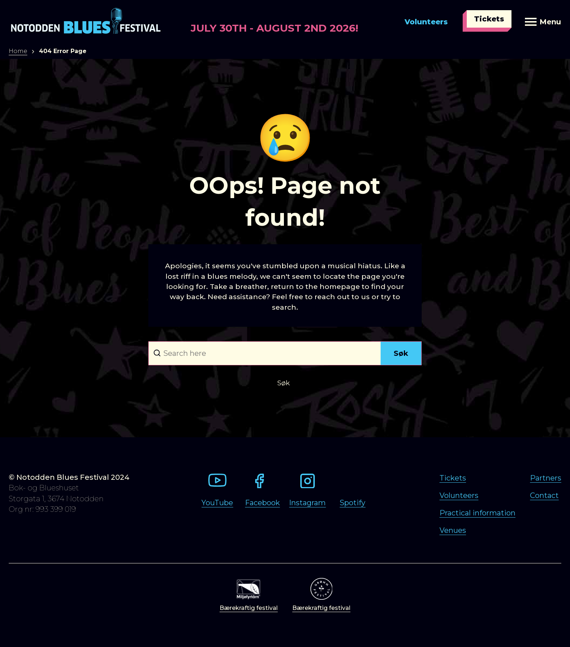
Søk (401, 353)
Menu (543, 21)
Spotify (352, 502)
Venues (452, 530)
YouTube (217, 502)
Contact (544, 495)
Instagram (307, 502)
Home (18, 51)
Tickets (489, 19)
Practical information (477, 513)
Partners (545, 478)
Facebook (262, 502)
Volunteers (426, 21)
